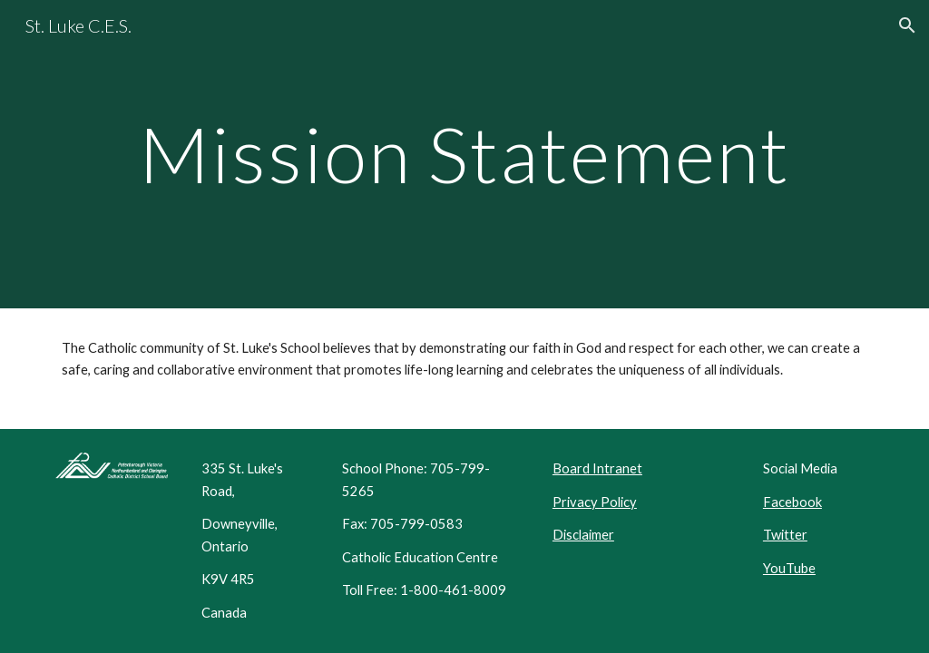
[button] (907, 25)
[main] (464, 154)
